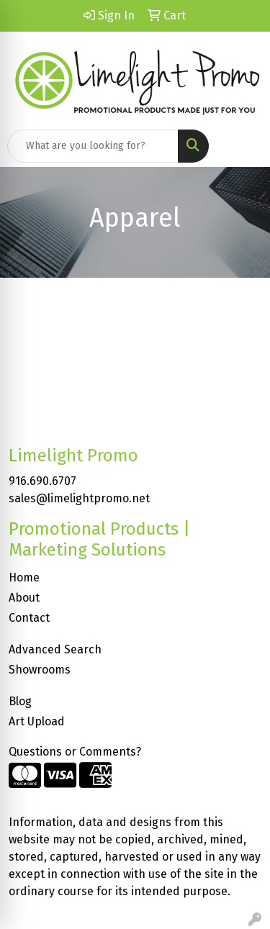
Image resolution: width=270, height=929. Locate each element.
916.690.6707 (42, 481)
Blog (20, 701)
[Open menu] (241, 146)
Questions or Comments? (75, 751)
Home (24, 577)
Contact (29, 618)
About (24, 597)
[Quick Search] (93, 146)
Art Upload (37, 721)
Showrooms (40, 669)
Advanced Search (55, 649)
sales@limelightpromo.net (79, 498)
